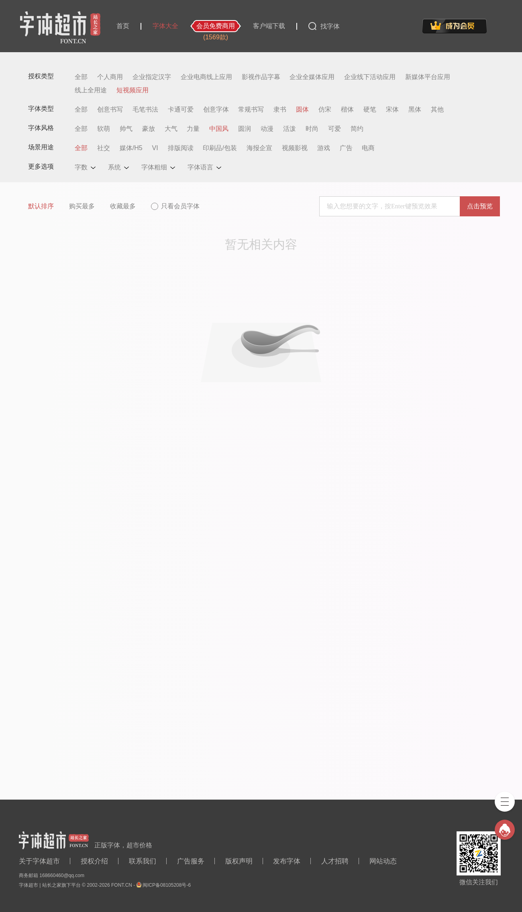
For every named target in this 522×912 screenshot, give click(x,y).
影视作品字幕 (261, 77)
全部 (81, 77)
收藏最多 (123, 206)
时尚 (312, 129)
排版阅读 (181, 148)
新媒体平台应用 (427, 77)
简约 (357, 129)
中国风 (218, 129)
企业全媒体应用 (312, 77)
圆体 (302, 109)
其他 (437, 109)
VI (155, 148)
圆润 (244, 129)
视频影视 (295, 148)
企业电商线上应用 (206, 77)
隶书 (279, 109)
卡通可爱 (181, 109)
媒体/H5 (131, 148)
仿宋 (324, 109)
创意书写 (110, 109)
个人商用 (110, 77)
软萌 (103, 129)
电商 (368, 148)
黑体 (414, 109)
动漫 (267, 129)
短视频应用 (132, 90)
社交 (103, 148)
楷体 (347, 109)
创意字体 (216, 109)
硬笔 (369, 109)
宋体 (392, 109)
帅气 (126, 129)
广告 (346, 148)
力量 (193, 129)
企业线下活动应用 (370, 77)
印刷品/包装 (220, 148)
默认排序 (41, 206)
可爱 (334, 129)
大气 (171, 129)
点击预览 (480, 206)
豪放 (148, 129)
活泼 (289, 129)
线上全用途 (91, 90)
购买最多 (82, 206)
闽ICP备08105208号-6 (167, 885)
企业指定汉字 (152, 77)
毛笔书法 (145, 109)
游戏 (323, 148)
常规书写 (251, 109)
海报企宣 (259, 148)
